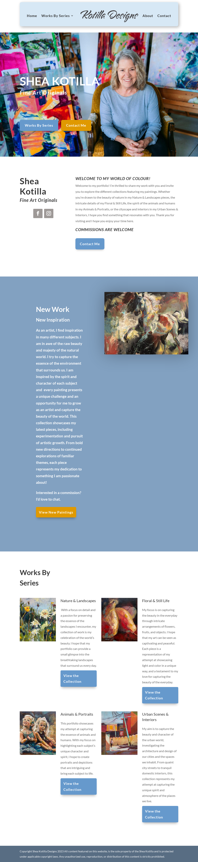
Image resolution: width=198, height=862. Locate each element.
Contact (164, 16)
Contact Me (76, 125)
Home (32, 16)
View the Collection (74, 679)
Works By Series (55, 16)
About (148, 16)
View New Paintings (56, 512)
